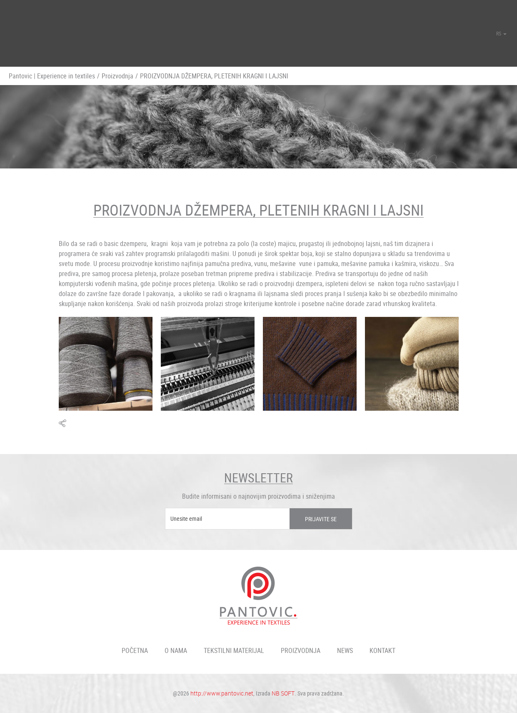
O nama (176, 650)
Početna (135, 650)
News (345, 650)
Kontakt (382, 650)
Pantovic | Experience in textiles (52, 75)
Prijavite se (321, 519)
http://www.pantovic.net (221, 693)
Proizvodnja (117, 75)
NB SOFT (283, 693)
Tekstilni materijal (234, 650)
